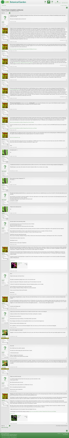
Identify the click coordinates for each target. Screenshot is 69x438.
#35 (66, 162)
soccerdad (4, 337)
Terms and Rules (65, 436)
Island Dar (13, 11)
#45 (66, 344)
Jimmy (3, 21)
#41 (66, 272)
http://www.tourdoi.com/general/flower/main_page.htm (23, 62)
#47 (66, 375)
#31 (66, 100)
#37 (66, 191)
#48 (66, 392)
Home (64, 435)
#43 (66, 310)
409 (7, 202)
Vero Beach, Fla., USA (5, 176)
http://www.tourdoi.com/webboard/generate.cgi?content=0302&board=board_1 (23, 49)
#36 (66, 176)
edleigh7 (11, 162)
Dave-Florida (4, 171)
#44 (66, 328)
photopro (3, 34)
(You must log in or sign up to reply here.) (62, 427)
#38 (66, 205)
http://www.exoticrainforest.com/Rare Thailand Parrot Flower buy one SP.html (23, 128)
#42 (66, 295)
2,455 (7, 67)
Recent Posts (4, 5)
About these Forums (65, 2)
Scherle (3, 229)
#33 (66, 130)
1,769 (7, 216)
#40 (66, 245)
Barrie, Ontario (6, 286)
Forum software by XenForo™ (9, 436)
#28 (66, 56)
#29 (66, 71)
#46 (66, 359)
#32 (66, 115)
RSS (67, 435)
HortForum (7, 11)
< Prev (6, 427)
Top (65, 435)
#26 (66, 25)
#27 (66, 41)
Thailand (7, 25)
